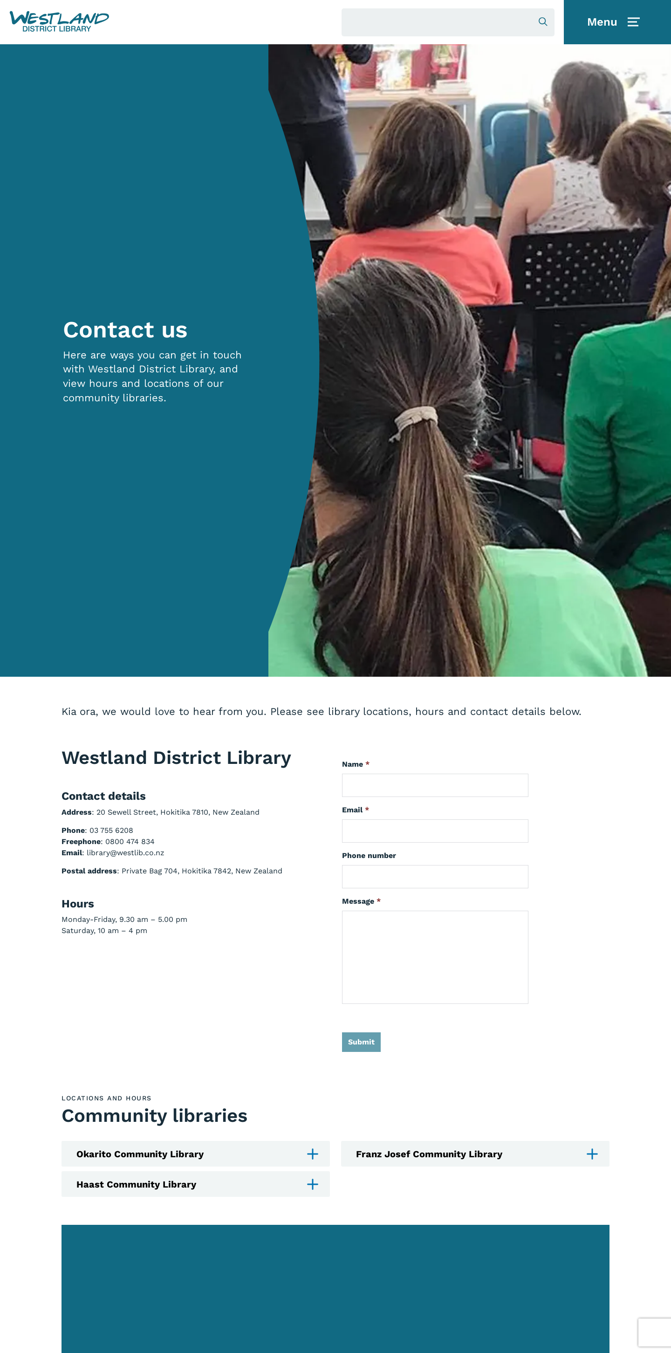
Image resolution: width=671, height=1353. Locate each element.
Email (355, 809)
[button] (59, 21)
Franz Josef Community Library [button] (477, 1154)
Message (361, 901)
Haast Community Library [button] (197, 1184)
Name (356, 764)
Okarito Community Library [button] (197, 1154)
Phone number (369, 855)
